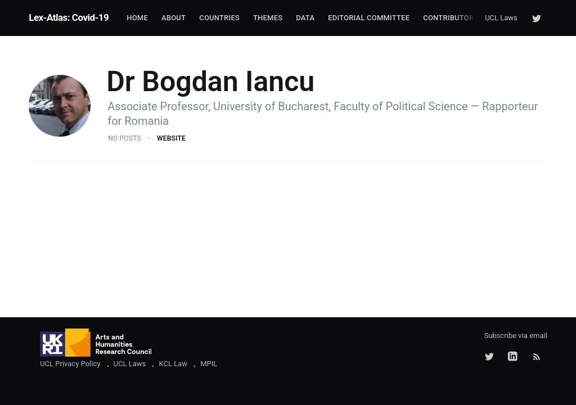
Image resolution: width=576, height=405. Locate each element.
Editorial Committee (369, 18)
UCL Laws (501, 18)
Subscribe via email (515, 335)
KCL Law (173, 363)
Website (171, 138)
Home (137, 18)
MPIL (208, 363)
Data (305, 18)
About (173, 18)
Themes (267, 18)
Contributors (450, 18)
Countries (219, 18)
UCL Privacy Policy (70, 363)
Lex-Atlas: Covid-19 (69, 17)
